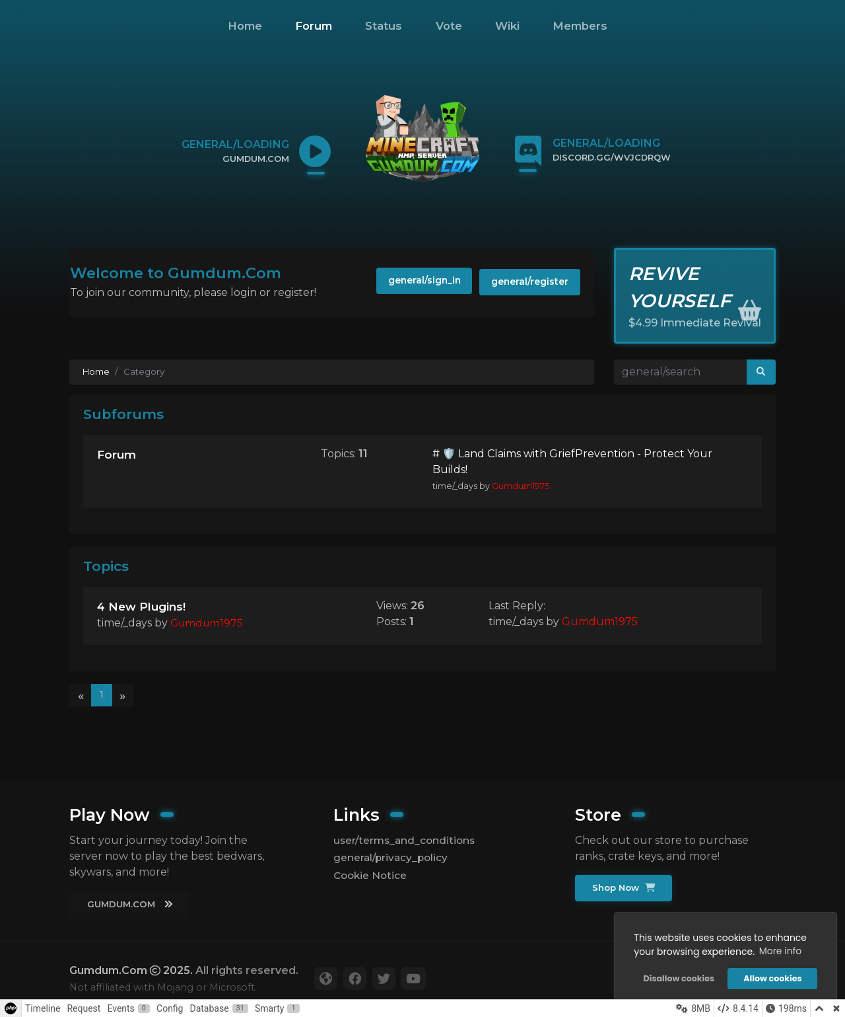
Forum (313, 25)
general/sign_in (414, 282)
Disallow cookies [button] (677, 977)
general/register (527, 282)
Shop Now (625, 887)
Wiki (507, 25)
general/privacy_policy (392, 857)
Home (245, 25)
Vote (449, 25)
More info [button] (779, 950)
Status (383, 25)
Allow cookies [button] (772, 977)
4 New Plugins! (142, 608)
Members (580, 25)
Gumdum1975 (520, 489)
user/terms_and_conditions (406, 839)
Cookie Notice (371, 875)
